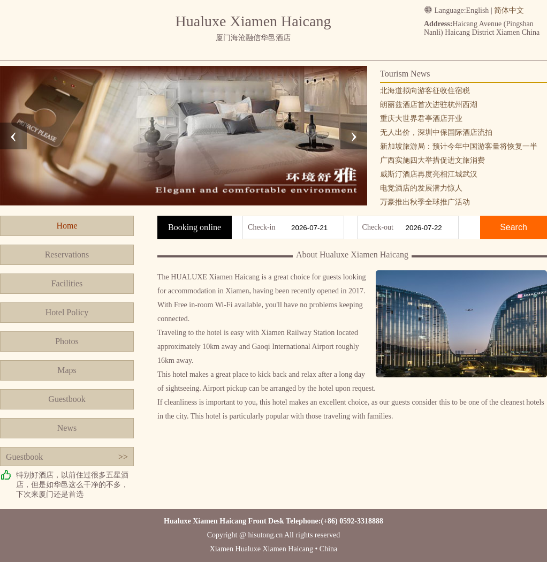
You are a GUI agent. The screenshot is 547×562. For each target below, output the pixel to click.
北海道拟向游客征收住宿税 (425, 91)
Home (66, 225)
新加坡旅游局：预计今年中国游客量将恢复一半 (458, 146)
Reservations (67, 254)
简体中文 (509, 10)
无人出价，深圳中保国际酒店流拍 (436, 132)
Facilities (67, 283)
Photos (67, 341)
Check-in (261, 227)
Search (513, 227)
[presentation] (13, 136)
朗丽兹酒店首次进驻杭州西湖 (428, 105)
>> (123, 456)
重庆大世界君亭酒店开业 (421, 119)
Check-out (377, 227)
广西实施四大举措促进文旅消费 (432, 160)
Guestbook (66, 399)
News (67, 427)
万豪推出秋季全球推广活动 (425, 202)
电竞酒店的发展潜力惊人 (421, 188)
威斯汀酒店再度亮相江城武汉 (428, 174)
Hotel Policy (66, 312)
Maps (67, 370)
